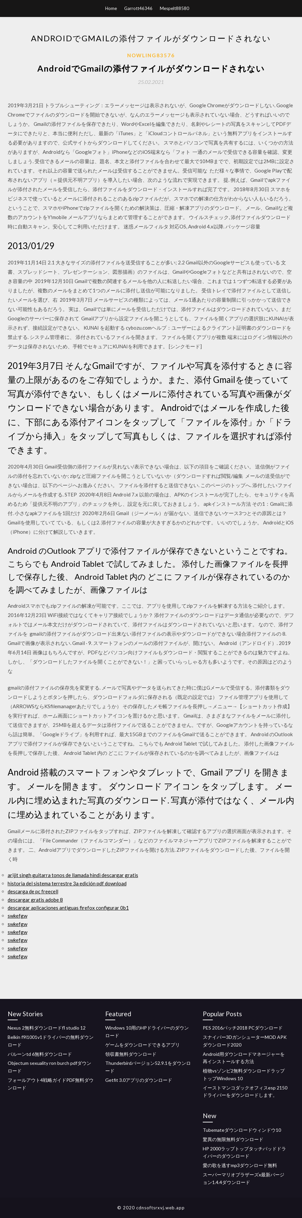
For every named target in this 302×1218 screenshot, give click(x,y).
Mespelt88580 (174, 8)
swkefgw (17, 916)
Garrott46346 (138, 8)
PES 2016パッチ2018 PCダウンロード (243, 1028)
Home (111, 8)
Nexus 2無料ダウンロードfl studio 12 (47, 1028)
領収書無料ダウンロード (130, 1054)
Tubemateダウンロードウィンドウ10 (242, 1130)
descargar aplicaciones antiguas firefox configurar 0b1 (68, 908)
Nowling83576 (151, 55)
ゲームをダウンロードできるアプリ (142, 1045)
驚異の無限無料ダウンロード (233, 1139)
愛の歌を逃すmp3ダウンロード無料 (240, 1165)
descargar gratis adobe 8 (35, 900)
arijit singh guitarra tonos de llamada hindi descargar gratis (73, 875)
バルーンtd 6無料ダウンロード (40, 1054)
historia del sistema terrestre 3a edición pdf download (67, 883)
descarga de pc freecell (33, 891)
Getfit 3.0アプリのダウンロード (138, 1080)
